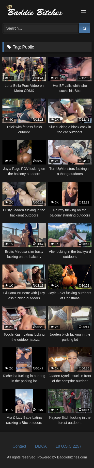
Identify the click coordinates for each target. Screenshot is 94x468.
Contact (19, 446)
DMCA (41, 446)
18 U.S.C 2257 (68, 446)
